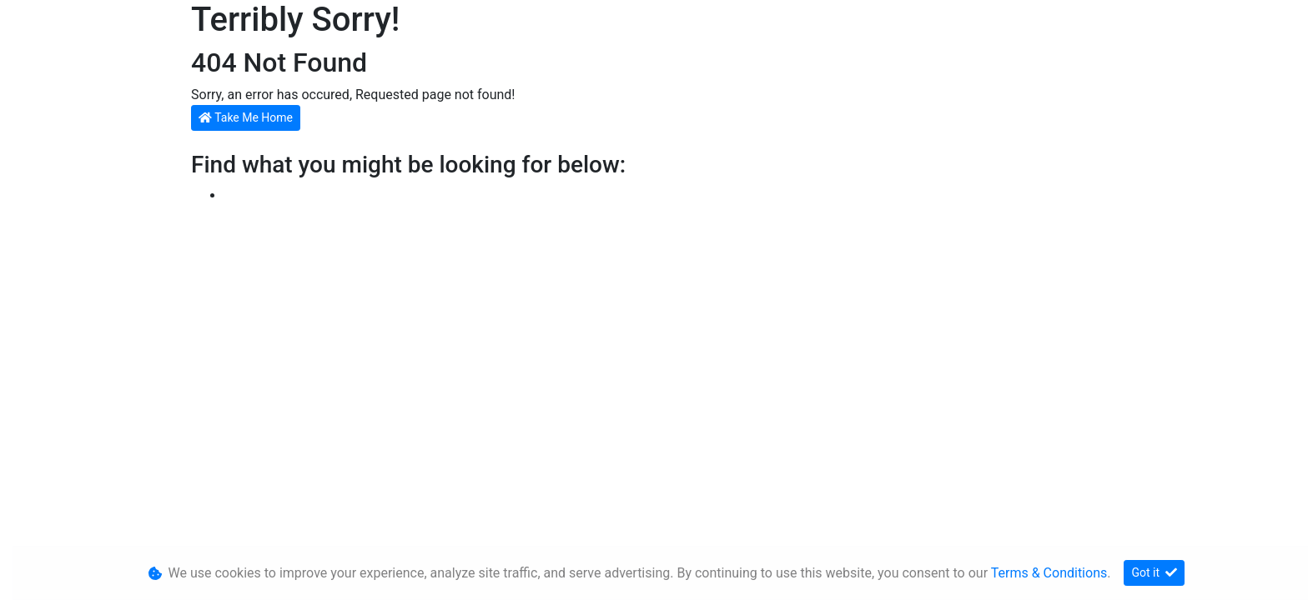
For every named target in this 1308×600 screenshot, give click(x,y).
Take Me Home (246, 117)
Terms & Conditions (1049, 573)
